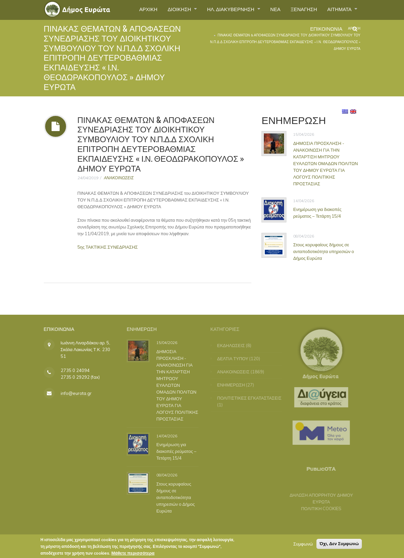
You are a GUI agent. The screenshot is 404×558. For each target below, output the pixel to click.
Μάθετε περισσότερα (132, 554)
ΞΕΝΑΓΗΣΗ (299, 10)
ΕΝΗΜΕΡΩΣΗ (234, 385)
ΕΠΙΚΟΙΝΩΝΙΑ (323, 32)
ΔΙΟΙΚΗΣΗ (165, 10)
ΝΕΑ (268, 10)
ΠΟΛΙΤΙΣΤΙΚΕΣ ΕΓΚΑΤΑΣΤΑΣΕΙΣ (252, 398)
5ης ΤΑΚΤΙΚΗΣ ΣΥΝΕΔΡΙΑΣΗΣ (107, 247)
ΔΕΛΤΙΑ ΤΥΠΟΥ (235, 358)
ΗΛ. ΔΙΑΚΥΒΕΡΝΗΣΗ (221, 10)
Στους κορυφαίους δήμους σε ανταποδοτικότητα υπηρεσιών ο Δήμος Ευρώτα (323, 251)
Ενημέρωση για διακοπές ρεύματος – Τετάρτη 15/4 (317, 213)
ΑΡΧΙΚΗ (132, 10)
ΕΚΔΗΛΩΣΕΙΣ (234, 345)
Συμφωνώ (303, 545)
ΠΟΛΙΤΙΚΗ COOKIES (318, 508)
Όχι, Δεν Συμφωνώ (339, 545)
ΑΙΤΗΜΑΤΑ (338, 10)
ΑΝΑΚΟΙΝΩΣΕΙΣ (119, 177)
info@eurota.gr (76, 393)
